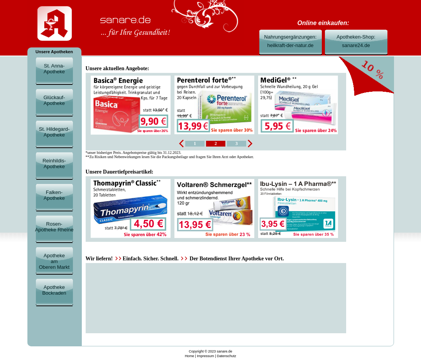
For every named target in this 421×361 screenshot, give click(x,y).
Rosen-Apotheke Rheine (54, 227)
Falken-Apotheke (54, 195)
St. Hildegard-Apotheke (54, 132)
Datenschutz (226, 356)
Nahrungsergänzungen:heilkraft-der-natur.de (290, 41)
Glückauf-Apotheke (54, 100)
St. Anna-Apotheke (54, 68)
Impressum (205, 356)
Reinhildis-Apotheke (54, 163)
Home (189, 356)
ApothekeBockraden (54, 290)
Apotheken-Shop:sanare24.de (355, 41)
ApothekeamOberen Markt (54, 261)
